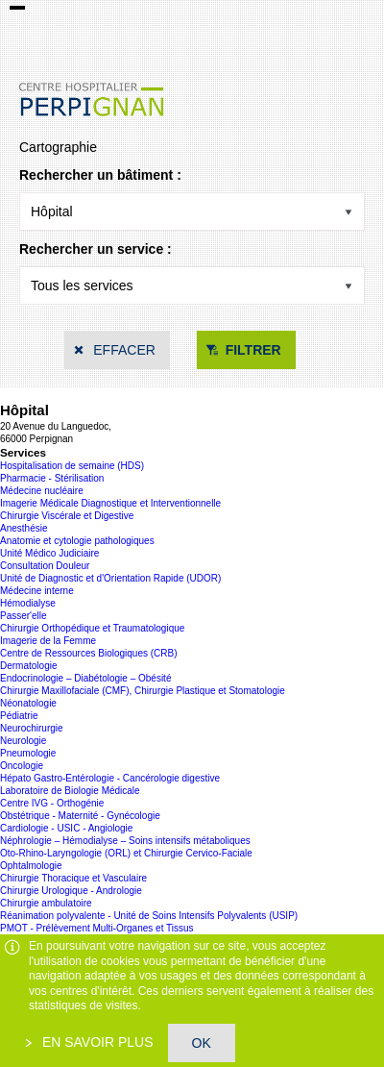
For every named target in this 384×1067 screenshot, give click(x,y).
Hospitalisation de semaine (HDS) (72, 465)
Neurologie (23, 740)
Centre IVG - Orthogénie (52, 803)
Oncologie (21, 765)
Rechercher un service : (95, 249)
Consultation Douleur (44, 565)
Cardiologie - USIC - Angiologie (66, 828)
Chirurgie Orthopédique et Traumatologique (92, 628)
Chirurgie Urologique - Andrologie (71, 890)
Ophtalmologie (30, 865)
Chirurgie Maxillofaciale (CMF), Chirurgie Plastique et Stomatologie (142, 690)
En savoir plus (96, 1042)
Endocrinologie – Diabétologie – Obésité (85, 678)
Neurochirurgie (31, 728)
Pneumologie (28, 753)
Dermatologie (28, 665)
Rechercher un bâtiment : (100, 175)
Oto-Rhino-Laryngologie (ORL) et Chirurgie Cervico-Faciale (126, 853)
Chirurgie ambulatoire (46, 903)
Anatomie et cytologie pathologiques (77, 540)
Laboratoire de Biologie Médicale (70, 790)
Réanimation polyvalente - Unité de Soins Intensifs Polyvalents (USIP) (149, 915)
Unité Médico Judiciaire (49, 553)
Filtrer (253, 350)
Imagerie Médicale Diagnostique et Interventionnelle (110, 503)
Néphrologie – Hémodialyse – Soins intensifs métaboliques (125, 840)
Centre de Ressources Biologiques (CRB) (89, 653)
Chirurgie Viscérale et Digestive (66, 515)
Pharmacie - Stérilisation (52, 478)
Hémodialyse (28, 603)
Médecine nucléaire (42, 490)
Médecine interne (37, 590)
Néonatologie (28, 703)
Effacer (124, 350)
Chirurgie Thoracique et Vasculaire (73, 878)
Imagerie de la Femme (48, 640)
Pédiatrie (18, 715)
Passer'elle (23, 615)
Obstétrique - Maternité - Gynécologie (80, 815)
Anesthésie (23, 528)
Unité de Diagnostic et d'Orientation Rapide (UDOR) (110, 578)
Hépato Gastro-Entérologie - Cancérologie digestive (110, 778)
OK (201, 1043)
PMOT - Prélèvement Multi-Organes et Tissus (97, 928)
